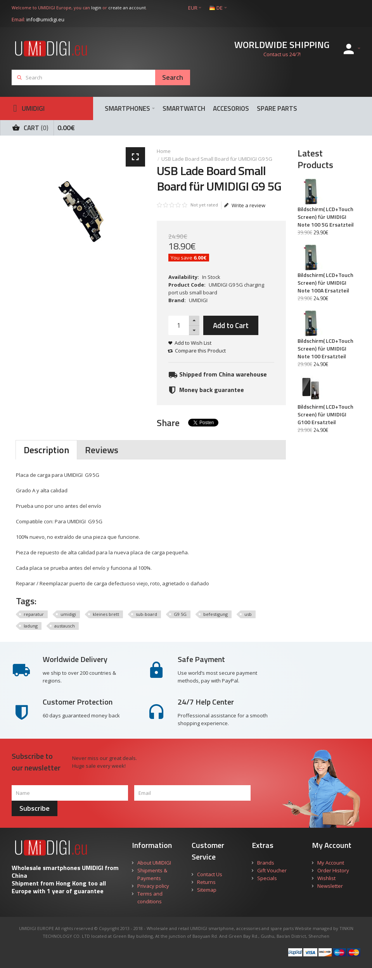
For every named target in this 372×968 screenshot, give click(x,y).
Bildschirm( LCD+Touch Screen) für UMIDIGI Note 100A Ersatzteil (325, 282)
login (96, 7)
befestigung (215, 614)
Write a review (244, 205)
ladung (31, 626)
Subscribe (34, 808)
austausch (64, 626)
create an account (127, 7)
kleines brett (106, 614)
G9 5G (180, 614)
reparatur (34, 614)
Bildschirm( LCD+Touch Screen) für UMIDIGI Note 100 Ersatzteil (325, 348)
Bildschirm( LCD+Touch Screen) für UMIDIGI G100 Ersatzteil (325, 414)
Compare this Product (200, 350)
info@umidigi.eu (45, 19)
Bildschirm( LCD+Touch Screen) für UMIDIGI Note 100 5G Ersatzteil (326, 217)
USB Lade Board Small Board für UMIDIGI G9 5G (216, 158)
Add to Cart (231, 325)
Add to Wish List (193, 342)
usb (248, 614)
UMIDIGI (198, 300)
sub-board (146, 614)
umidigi (68, 614)
